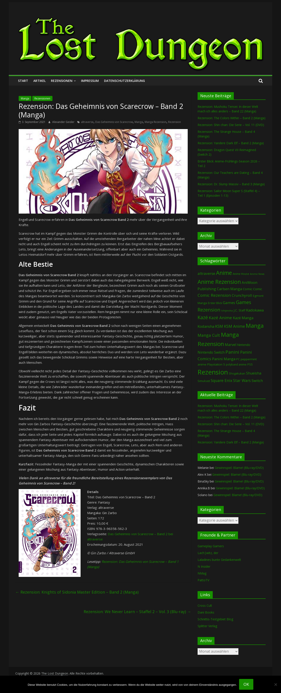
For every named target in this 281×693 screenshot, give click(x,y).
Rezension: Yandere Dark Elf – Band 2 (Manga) (231, 143)
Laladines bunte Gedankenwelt (219, 560)
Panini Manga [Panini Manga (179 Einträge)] (223, 358)
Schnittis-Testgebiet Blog (215, 619)
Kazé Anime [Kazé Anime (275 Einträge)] (220, 317)
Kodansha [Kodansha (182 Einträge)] (206, 326)
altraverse (87, 122)
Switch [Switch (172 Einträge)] (257, 380)
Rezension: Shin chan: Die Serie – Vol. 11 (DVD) (231, 125)
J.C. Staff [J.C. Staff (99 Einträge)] (239, 310)
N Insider (204, 566)
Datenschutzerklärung (124, 81)
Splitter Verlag (207, 626)
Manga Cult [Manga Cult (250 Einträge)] (209, 335)
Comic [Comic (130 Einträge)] (247, 289)
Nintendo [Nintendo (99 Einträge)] (243, 345)
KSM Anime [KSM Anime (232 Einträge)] (234, 326)
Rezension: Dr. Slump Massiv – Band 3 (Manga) (231, 184)
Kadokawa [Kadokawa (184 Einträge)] (255, 310)
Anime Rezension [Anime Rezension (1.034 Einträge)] (219, 281)
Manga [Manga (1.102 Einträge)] (255, 325)
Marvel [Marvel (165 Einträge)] (230, 344)
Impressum (90, 81)
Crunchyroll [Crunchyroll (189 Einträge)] (242, 295)
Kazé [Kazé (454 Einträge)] (203, 317)
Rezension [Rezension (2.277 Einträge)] (213, 372)
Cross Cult (205, 605)
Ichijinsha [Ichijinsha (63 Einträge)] (227, 310)
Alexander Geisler (63, 122)
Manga (25, 98)
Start (23, 81)
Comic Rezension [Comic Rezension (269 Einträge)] (214, 295)
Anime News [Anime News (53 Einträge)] (257, 273)
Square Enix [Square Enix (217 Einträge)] (221, 380)
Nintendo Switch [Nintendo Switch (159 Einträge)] (211, 352)
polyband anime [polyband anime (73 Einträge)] (236, 364)
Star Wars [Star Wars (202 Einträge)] (242, 380)
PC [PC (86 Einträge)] (238, 359)
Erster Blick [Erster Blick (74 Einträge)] (215, 303)
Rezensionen (61, 81)
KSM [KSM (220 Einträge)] (219, 326)
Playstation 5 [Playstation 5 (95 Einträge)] (216, 364)
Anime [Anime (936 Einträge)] (224, 272)
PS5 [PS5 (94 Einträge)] (250, 364)
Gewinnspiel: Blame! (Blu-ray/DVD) (239, 468)
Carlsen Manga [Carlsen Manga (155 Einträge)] (229, 288)
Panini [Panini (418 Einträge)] (232, 352)
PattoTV (203, 580)
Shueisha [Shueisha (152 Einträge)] (253, 373)
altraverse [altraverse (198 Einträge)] (206, 273)
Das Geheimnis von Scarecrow (114, 122)
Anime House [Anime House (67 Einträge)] (241, 273)
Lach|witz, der (208, 553)
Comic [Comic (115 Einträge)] (257, 289)
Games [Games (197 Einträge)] (229, 302)
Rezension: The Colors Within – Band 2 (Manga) (231, 118)
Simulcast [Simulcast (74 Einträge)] (204, 381)
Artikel (39, 81)
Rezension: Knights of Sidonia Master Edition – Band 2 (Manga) (77, 592)
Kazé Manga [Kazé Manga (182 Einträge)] (243, 317)
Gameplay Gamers (211, 546)
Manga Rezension (155, 122)
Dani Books (206, 612)
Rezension (174, 122)
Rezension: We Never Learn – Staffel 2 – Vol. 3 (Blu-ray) (137, 611)
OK (246, 684)
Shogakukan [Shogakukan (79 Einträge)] (237, 373)
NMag (202, 573)
